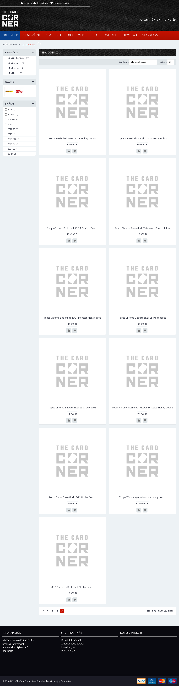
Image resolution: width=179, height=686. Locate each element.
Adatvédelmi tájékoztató (15, 647)
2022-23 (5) (11, 129)
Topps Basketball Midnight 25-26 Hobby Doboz (142, 138)
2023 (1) (10, 134)
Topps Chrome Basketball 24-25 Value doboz (72, 407)
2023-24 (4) (11, 143)
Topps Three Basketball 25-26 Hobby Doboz (72, 497)
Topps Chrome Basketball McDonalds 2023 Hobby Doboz (142, 407)
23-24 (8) (10, 153)
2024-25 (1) (11, 148)
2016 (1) (10, 109)
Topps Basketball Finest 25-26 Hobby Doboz (72, 138)
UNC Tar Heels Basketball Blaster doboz (72, 587)
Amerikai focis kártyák (72, 643)
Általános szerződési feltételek (18, 640)
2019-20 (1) (11, 114)
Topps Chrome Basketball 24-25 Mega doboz (142, 317)
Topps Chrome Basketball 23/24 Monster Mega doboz (72, 317)
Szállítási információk (13, 643)
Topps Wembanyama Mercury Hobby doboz (142, 497)
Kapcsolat (7, 650)
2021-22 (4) (11, 119)
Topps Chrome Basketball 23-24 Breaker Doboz (72, 228)
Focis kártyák (68, 647)
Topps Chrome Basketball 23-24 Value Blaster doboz (142, 228)
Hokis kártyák (68, 650)
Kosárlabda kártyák (71, 640)
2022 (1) (10, 124)
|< (42, 610)
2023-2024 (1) (12, 138)
